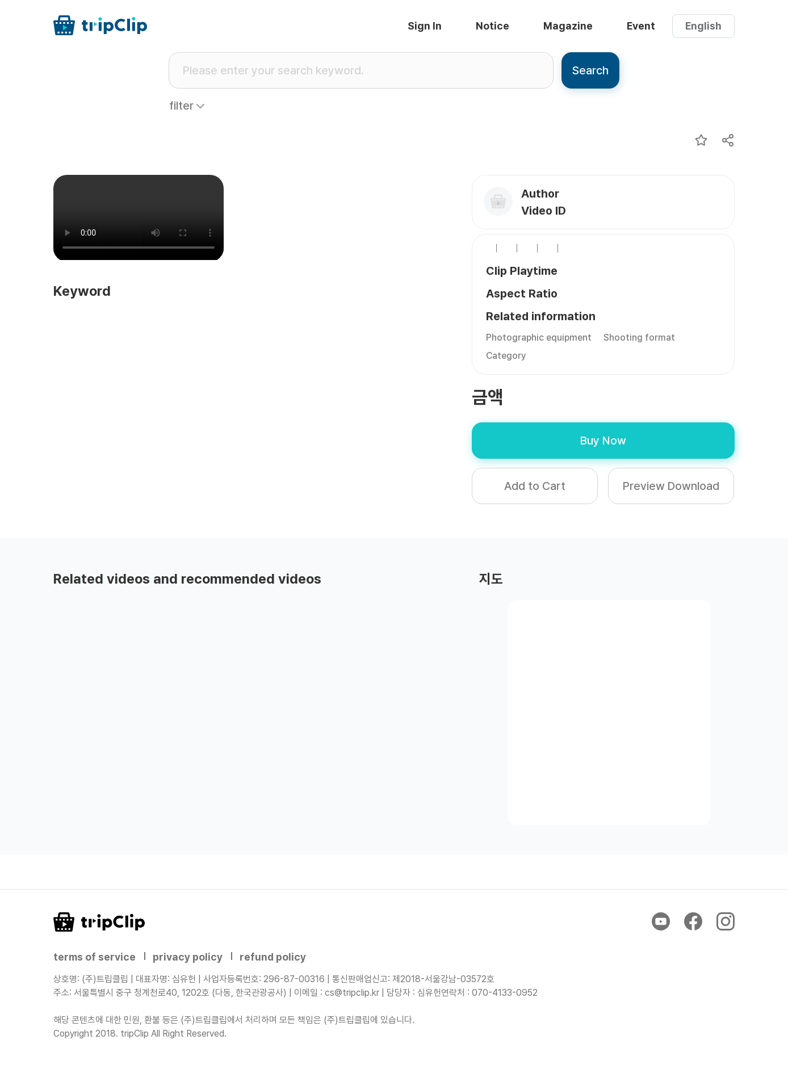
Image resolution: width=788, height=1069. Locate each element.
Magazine (568, 26)
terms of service (94, 957)
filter (181, 105)
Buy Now (603, 440)
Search (590, 70)
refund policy (273, 957)
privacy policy (188, 957)
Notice (492, 26)
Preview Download (671, 486)
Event (641, 26)
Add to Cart (534, 486)
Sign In (425, 26)
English (703, 26)
